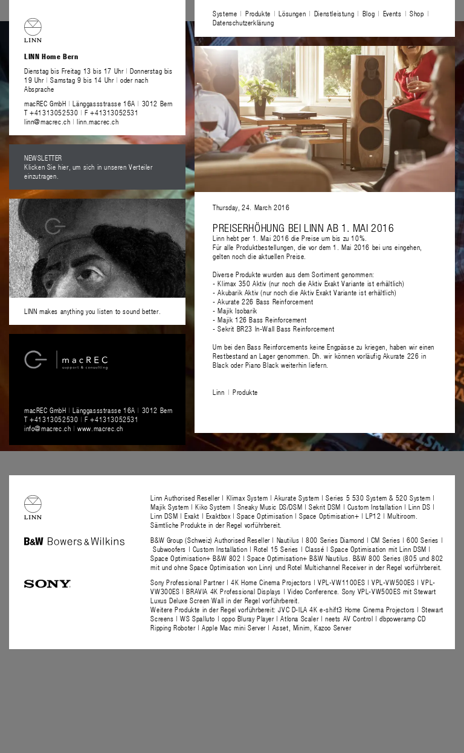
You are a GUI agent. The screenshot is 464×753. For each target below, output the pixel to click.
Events (392, 13)
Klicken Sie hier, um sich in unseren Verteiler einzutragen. (88, 171)
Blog (368, 13)
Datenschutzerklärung (243, 22)
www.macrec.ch (100, 428)
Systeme (225, 13)
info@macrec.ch (47, 428)
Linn (218, 392)
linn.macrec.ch (97, 121)
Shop (417, 13)
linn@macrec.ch (47, 121)
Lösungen (292, 13)
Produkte (258, 13)
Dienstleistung (334, 13)
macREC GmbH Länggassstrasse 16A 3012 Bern (98, 103)
